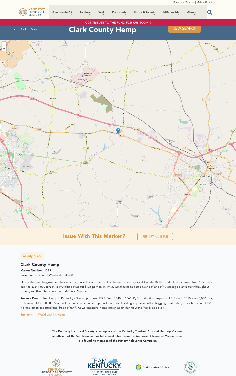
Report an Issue (155, 236)
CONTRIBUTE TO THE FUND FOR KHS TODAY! (118, 22)
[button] (118, 131)
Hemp (62, 315)
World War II (46, 315)
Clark (32, 256)
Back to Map (28, 29)
